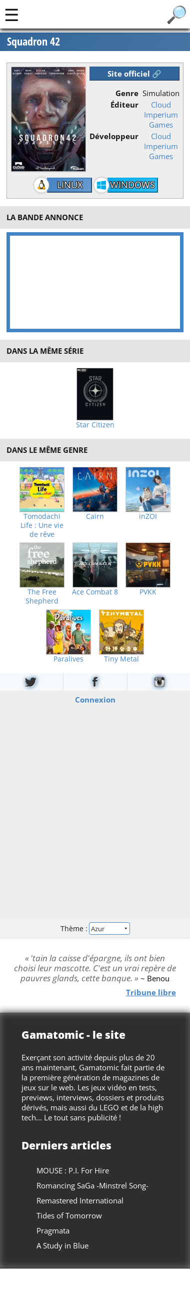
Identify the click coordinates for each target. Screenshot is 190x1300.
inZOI (148, 516)
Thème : (95, 928)
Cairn (95, 516)
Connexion (95, 699)
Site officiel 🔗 (135, 74)
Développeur (114, 136)
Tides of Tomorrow (69, 1215)
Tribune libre (151, 992)
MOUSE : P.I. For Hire (72, 1170)
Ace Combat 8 (95, 591)
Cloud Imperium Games (161, 115)
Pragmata (53, 1230)
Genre (127, 93)
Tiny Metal (121, 659)
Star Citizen (95, 424)
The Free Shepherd (42, 596)
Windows (132, 185)
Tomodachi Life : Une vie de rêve (42, 525)
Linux (69, 185)
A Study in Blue (62, 1245)
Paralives (69, 659)
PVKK (148, 591)
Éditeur (124, 105)
